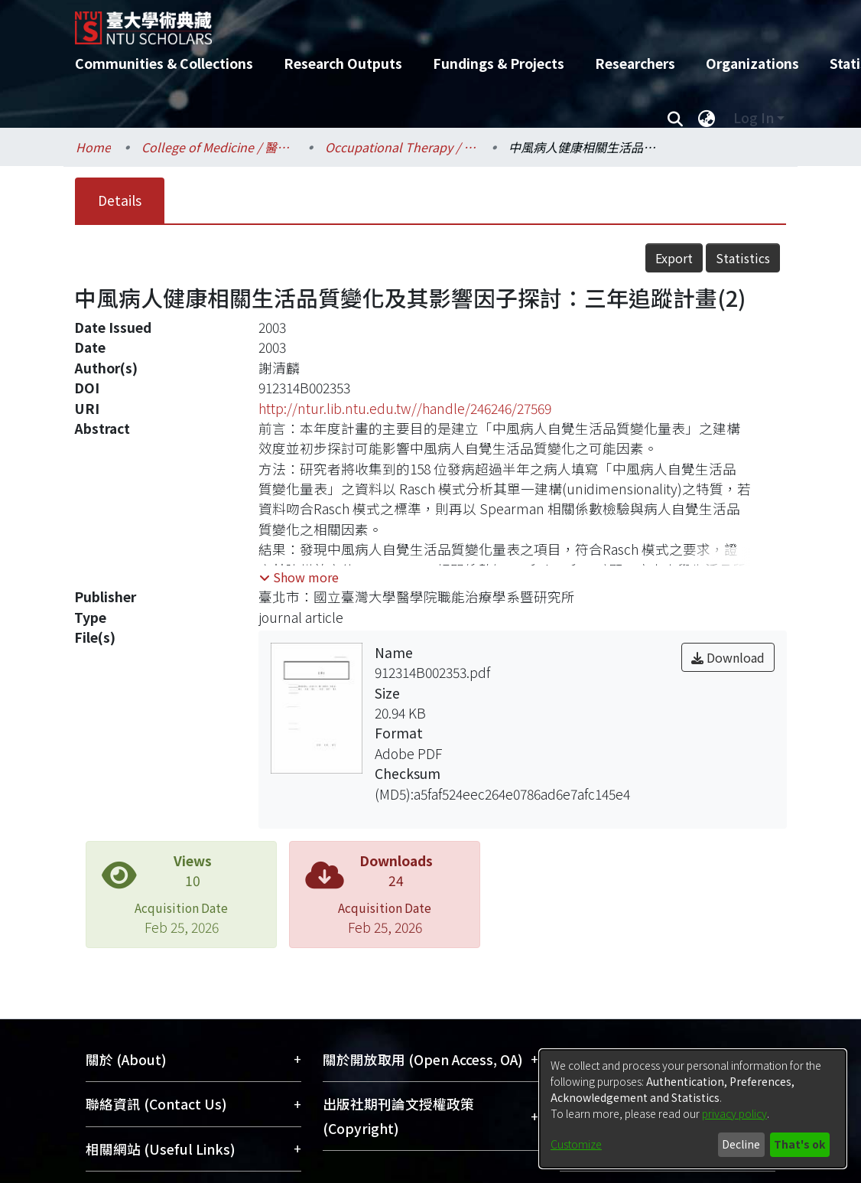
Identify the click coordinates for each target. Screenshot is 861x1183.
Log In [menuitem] (753, 117)
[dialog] (693, 1109)
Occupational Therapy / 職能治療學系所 (401, 147)
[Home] (417, 22)
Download (728, 657)
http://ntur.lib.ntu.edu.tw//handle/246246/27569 (404, 408)
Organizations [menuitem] (752, 63)
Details (119, 200)
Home (93, 147)
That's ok (799, 1144)
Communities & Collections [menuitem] (164, 63)
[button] (299, 577)
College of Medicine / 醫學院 (217, 147)
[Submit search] (674, 118)
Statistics (743, 258)
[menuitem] (706, 118)
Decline (741, 1144)
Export (674, 258)
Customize (576, 1144)
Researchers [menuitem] (635, 63)
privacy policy (734, 1113)
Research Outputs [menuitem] (343, 63)
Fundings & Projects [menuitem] (498, 63)
